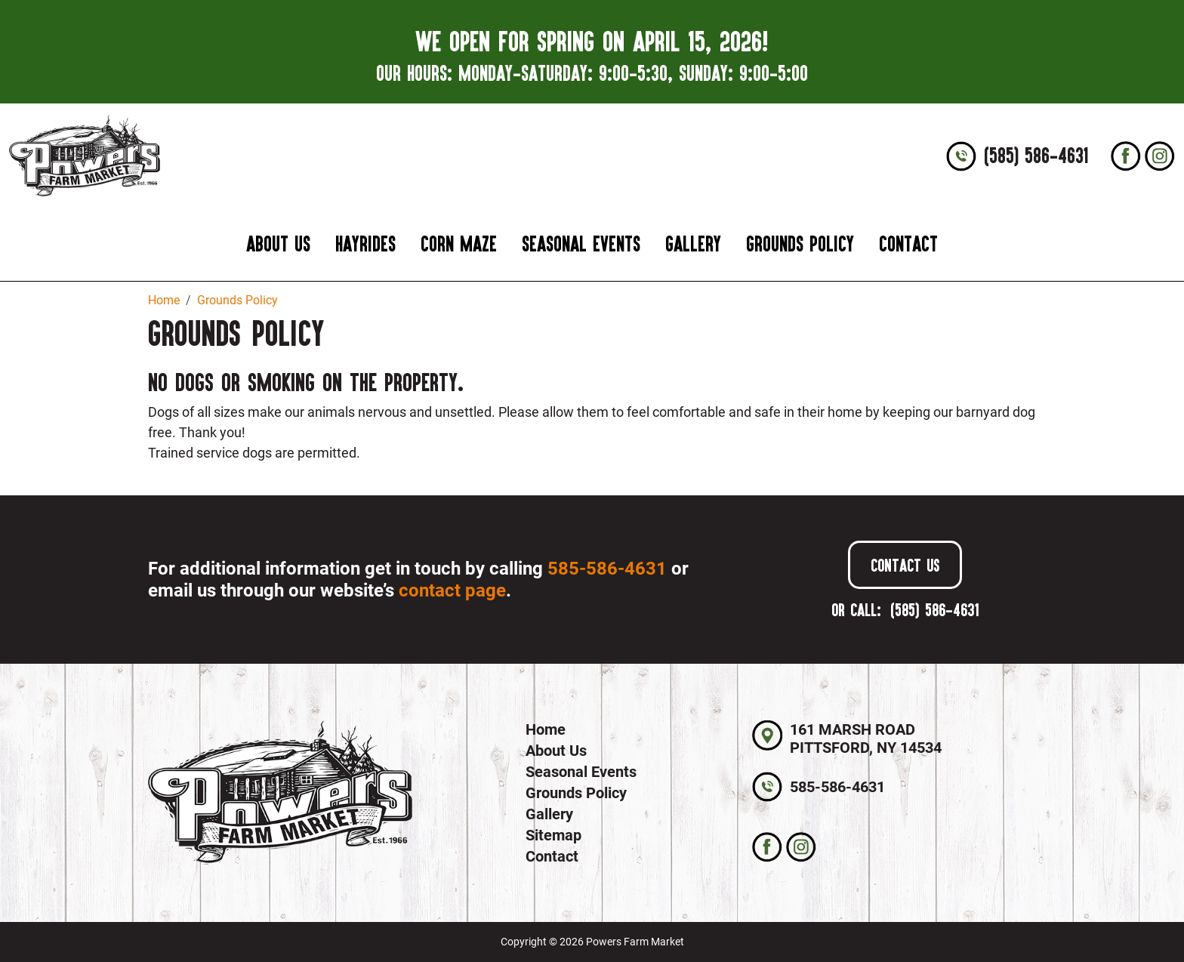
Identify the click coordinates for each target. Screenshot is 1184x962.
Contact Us (905, 565)
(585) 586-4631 (1036, 156)
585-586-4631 (607, 568)
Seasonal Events (581, 243)
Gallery (693, 243)
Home (546, 729)
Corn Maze (459, 243)
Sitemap (553, 835)
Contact (908, 243)
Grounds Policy (800, 243)
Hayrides (365, 243)
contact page (452, 590)
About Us (278, 243)
